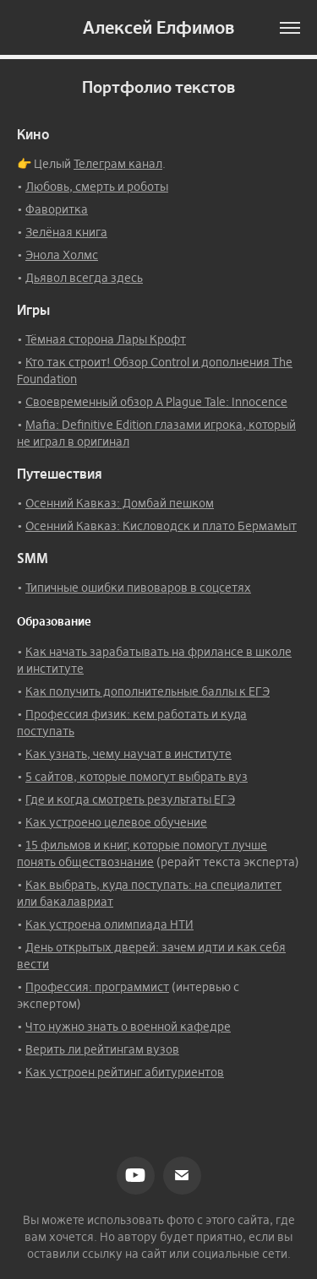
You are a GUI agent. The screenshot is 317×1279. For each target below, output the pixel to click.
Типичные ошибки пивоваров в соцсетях (138, 587)
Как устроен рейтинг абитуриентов (124, 1072)
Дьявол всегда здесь (84, 277)
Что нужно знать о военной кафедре (128, 1026)
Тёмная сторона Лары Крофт (105, 339)
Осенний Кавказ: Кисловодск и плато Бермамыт (161, 526)
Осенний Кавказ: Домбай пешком (119, 503)
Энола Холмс (61, 255)
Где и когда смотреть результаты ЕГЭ (130, 799)
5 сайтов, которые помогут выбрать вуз (136, 776)
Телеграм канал (118, 163)
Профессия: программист (97, 986)
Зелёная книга (66, 232)
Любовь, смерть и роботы (96, 186)
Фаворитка (56, 209)
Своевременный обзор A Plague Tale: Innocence (156, 401)
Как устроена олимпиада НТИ (109, 924)
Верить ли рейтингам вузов (102, 1049)
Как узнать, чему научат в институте (128, 753)
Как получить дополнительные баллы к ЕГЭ (147, 691)
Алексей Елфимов (158, 27)
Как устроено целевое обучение (116, 822)
